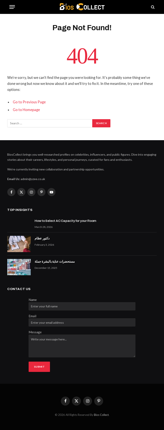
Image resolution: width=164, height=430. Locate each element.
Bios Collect (101, 414)
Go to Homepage (26, 110)
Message (35, 332)
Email (32, 316)
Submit (39, 366)
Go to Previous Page (29, 102)
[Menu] (12, 7)
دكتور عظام (42, 238)
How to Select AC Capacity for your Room (65, 221)
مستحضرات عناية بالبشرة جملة (55, 261)
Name (33, 300)
